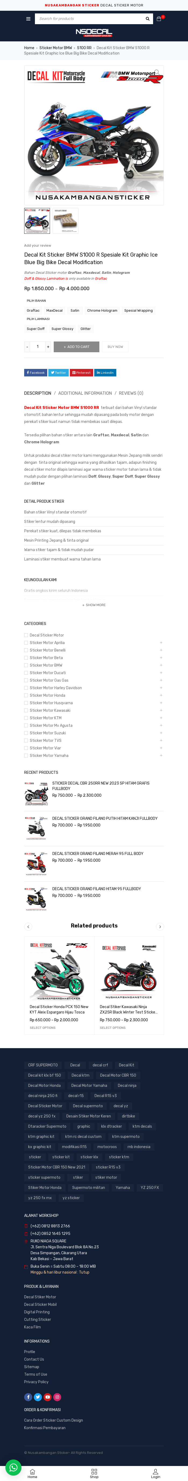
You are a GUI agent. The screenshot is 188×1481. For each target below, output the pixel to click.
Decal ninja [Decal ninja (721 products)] (127, 1085)
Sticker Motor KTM (46, 718)
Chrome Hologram (102, 310)
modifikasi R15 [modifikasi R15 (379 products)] (74, 1147)
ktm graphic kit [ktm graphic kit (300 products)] (41, 1136)
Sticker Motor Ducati (48, 673)
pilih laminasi (38, 319)
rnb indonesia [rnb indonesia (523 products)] (139, 1147)
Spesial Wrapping (138, 310)
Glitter (86, 329)
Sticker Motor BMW (55, 48)
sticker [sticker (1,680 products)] (35, 1157)
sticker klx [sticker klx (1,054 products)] (89, 1157)
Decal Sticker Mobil (40, 1304)
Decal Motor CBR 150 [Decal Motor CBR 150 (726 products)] (118, 1075)
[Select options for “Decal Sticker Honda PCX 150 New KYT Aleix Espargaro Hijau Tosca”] (43, 1028)
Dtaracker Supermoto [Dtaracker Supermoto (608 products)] (47, 1126)
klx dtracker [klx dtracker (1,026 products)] (111, 1126)
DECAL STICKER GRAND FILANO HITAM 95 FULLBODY (96, 889)
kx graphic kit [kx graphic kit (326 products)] (39, 1147)
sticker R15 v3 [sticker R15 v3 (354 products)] (108, 1167)
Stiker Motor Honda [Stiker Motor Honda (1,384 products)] (45, 1187)
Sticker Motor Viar (45, 748)
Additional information (85, 393)
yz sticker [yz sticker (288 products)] (71, 1198)
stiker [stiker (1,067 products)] (78, 1177)
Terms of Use (35, 1374)
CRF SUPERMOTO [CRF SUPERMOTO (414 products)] (43, 1065)
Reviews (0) (131, 393)
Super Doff (36, 329)
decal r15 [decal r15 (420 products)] (76, 1096)
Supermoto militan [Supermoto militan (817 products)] (88, 1187)
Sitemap (31, 1367)
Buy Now (115, 347)
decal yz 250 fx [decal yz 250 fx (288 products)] (42, 1116)
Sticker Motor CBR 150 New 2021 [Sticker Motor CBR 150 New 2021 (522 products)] (56, 1167)
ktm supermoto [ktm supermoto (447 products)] (126, 1136)
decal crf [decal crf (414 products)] (100, 1065)
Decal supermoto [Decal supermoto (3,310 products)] (88, 1106)
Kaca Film (32, 1327)
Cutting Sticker (37, 1319)
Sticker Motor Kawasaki (50, 710)
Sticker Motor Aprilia (47, 643)
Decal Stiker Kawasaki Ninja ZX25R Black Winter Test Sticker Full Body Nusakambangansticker (128, 1012)
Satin (75, 310)
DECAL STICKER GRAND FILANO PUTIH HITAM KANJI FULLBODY (105, 818)
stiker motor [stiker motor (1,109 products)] (106, 1177)
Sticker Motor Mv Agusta (51, 725)
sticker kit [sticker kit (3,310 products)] (61, 1157)
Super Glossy (62, 329)
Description (37, 393)
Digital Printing (37, 1312)
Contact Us (34, 1359)
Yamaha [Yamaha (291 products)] (123, 1187)
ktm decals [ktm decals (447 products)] (142, 1126)
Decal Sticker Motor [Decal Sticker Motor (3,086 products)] (45, 1106)
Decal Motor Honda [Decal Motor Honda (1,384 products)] (44, 1085)
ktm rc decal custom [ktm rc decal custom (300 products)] (83, 1136)
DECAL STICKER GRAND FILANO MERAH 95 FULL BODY (97, 853)
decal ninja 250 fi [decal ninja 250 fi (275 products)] (42, 1096)
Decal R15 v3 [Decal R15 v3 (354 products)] (106, 1096)
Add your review (37, 245)
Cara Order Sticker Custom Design (53, 1420)
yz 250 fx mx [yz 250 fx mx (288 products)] (40, 1198)
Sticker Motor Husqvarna (51, 703)
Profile (29, 1352)
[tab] (37, 393)
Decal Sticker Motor (47, 635)
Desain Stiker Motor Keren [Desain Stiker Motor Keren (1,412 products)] (88, 1116)
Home (29, 48)
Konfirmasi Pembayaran (45, 1428)
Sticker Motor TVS (46, 740)
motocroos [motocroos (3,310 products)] (107, 1147)
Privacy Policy (36, 1382)
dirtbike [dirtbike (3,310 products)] (128, 1116)
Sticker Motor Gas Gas (49, 680)
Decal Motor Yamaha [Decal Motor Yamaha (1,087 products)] (89, 1085)
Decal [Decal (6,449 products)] (75, 1065)
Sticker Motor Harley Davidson (56, 688)
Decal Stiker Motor (40, 1297)
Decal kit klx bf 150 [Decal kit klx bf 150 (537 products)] (44, 1075)
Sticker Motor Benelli (48, 650)
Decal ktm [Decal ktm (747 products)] (80, 1075)
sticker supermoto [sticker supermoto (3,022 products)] (44, 1177)
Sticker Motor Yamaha (49, 755)
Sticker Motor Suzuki (48, 733)
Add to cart (78, 347)
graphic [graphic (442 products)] (83, 1126)
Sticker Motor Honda (47, 695)
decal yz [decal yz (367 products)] (121, 1106)
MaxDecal (54, 310)
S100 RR (84, 48)
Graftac (33, 310)
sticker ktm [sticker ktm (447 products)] (119, 1157)
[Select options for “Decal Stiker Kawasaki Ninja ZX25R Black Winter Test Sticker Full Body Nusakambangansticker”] (113, 1028)
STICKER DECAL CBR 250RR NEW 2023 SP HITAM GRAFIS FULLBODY (101, 786)
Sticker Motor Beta (46, 658)
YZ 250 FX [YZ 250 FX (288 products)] (150, 1187)
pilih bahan (36, 301)
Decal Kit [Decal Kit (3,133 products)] (126, 1065)
